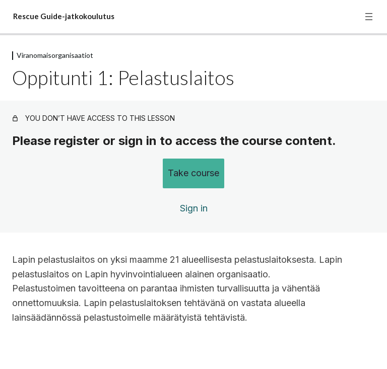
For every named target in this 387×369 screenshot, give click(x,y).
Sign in (194, 208)
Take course (193, 173)
